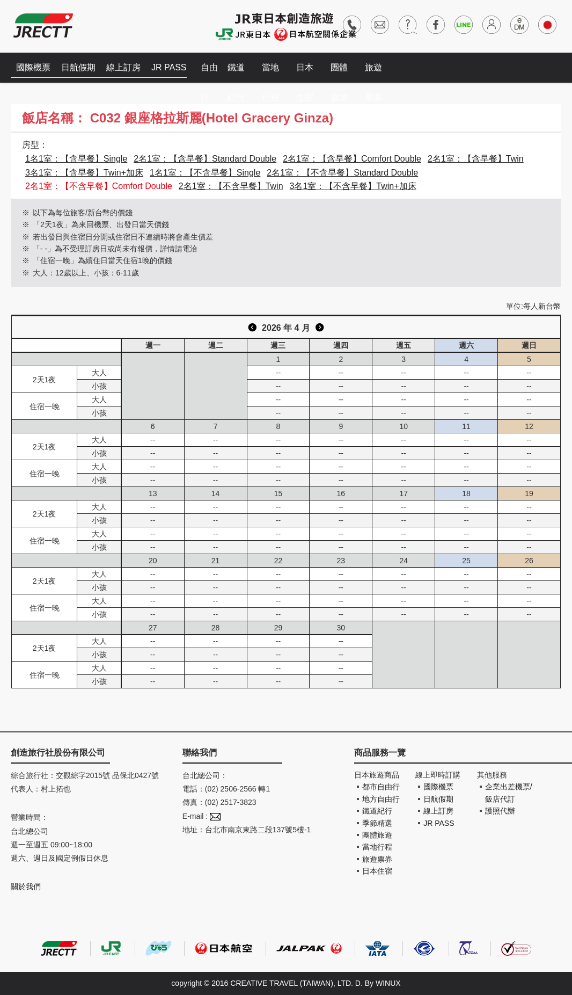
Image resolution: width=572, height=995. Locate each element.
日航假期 (78, 67)
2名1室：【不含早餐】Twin (231, 186)
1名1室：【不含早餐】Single (205, 172)
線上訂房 (123, 67)
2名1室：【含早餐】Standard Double (205, 158)
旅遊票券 (373, 73)
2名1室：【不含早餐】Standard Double (342, 172)
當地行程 (270, 73)
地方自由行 (381, 799)
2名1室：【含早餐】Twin (476, 158)
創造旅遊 (43, 25)
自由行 (209, 73)
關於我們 (26, 886)
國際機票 (33, 67)
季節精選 (377, 823)
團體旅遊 (339, 73)
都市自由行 (381, 786)
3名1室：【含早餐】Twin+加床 (84, 172)
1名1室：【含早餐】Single (76, 158)
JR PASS (169, 67)
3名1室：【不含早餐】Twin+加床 (353, 186)
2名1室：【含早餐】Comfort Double (352, 158)
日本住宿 (304, 73)
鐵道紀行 (236, 73)
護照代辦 (500, 811)
